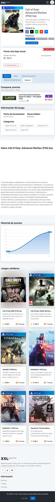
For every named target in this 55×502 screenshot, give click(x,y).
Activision (30, 117)
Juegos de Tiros (42, 125)
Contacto (4, 487)
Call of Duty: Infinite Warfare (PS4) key (40, 311)
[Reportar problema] (21, 65)
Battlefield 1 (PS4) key (10, 428)
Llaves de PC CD (42, 38)
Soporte (28, 80)
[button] (52, 2)
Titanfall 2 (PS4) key (9, 370)
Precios (6, 76)
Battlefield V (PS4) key (39, 370)
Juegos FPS (24, 130)
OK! (33, 498)
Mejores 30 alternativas (12, 80)
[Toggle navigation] (47, 2)
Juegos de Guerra (10, 130)
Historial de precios (28, 76)
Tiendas (3, 484)
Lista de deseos (11, 65)
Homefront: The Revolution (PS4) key (40, 428)
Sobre (16, 76)
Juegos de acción (10, 125)
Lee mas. (24, 498)
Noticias (4, 480)
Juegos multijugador (26, 125)
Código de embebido (31, 42)
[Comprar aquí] (49, 96)
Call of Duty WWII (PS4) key (12, 311)
